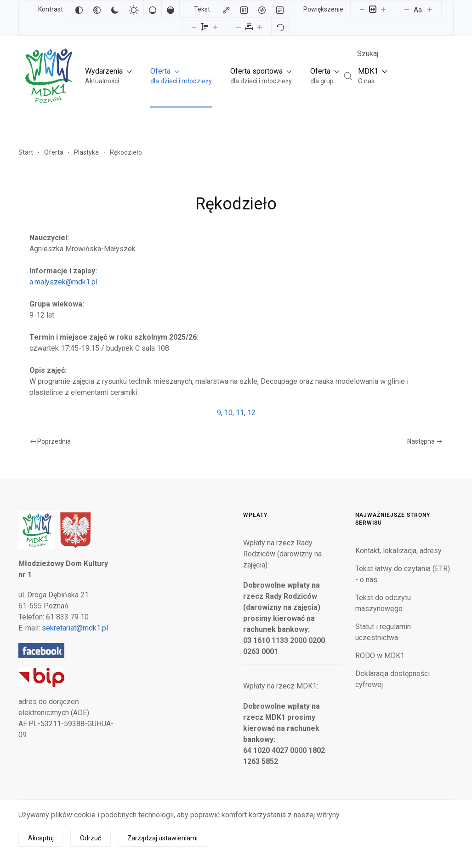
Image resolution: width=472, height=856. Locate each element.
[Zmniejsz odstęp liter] (238, 26)
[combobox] (398, 53)
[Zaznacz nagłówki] (244, 9)
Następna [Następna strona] (424, 441)
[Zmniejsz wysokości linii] (194, 26)
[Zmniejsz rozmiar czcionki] (407, 9)
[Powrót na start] (47, 75)
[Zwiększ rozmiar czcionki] (430, 9)
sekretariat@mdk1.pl (75, 628)
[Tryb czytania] (280, 9)
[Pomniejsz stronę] (362, 9)
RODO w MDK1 (379, 655)
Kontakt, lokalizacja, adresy (398, 550)
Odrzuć (90, 838)
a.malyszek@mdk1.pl (63, 282)
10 (228, 412)
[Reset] (280, 26)
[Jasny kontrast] (134, 9)
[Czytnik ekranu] (262, 9)
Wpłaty (255, 515)
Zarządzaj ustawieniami (162, 838)
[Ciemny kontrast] (115, 9)
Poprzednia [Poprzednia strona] (50, 441)
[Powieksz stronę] (383, 9)
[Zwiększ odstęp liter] (260, 26)
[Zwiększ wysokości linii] (215, 26)
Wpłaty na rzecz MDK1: (280, 686)
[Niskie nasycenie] (152, 9)
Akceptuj (41, 838)
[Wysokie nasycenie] (170, 9)
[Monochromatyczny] (97, 9)
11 (240, 412)
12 (251, 412)
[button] (108, 75)
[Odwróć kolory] (79, 9)
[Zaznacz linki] (226, 9)
